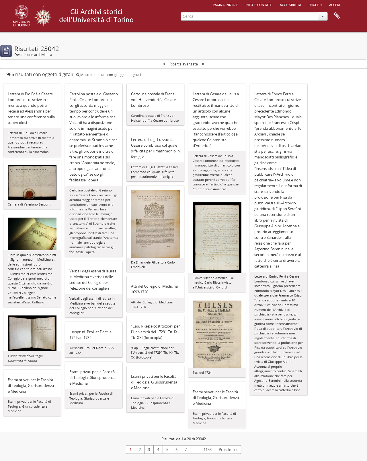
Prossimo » (228, 449)
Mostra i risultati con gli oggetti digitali (108, 74)
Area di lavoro (337, 16)
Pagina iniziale (225, 4)
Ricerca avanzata (184, 64)
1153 (208, 449)
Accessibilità (290, 4)
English (315, 4)
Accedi (334, 4)
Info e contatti (258, 4)
